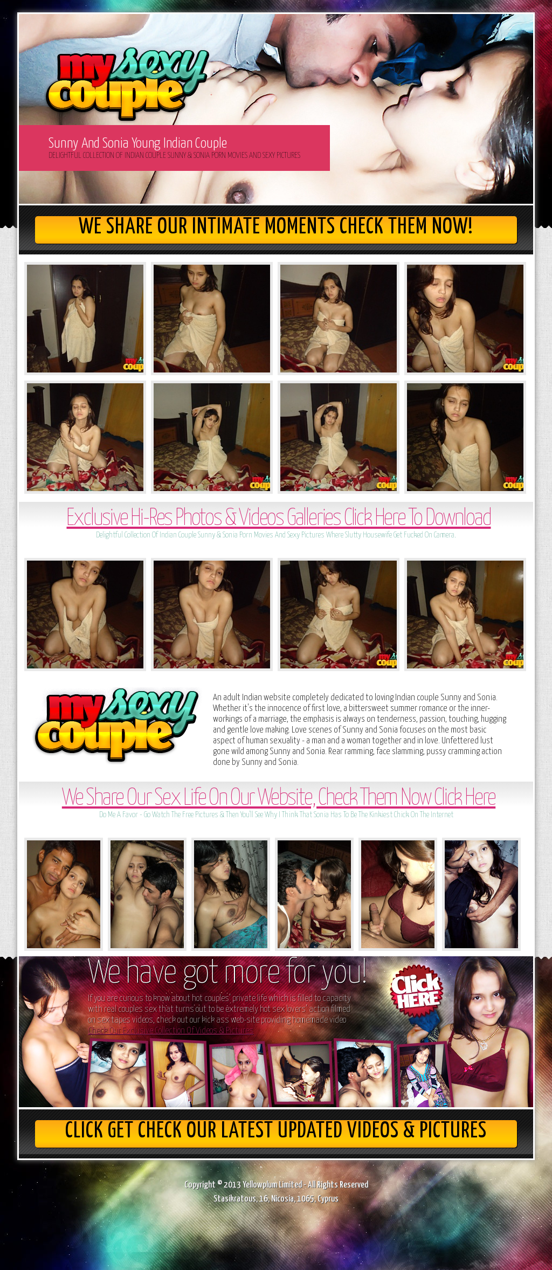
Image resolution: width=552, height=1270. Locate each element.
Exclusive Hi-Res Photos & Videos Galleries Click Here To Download (278, 519)
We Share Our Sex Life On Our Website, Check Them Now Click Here (278, 799)
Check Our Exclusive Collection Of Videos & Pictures (170, 1031)
